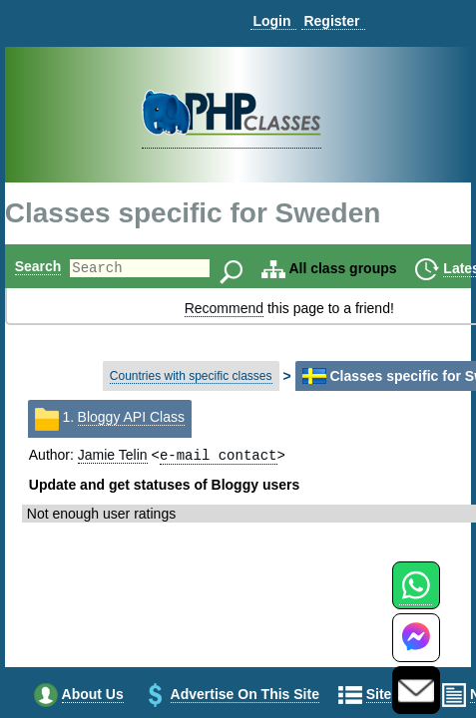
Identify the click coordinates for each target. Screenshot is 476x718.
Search (38, 266)
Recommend (224, 308)
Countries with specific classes (191, 376)
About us (93, 696)
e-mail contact (218, 456)
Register (331, 21)
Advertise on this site (245, 696)
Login (271, 21)
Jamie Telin (113, 457)
